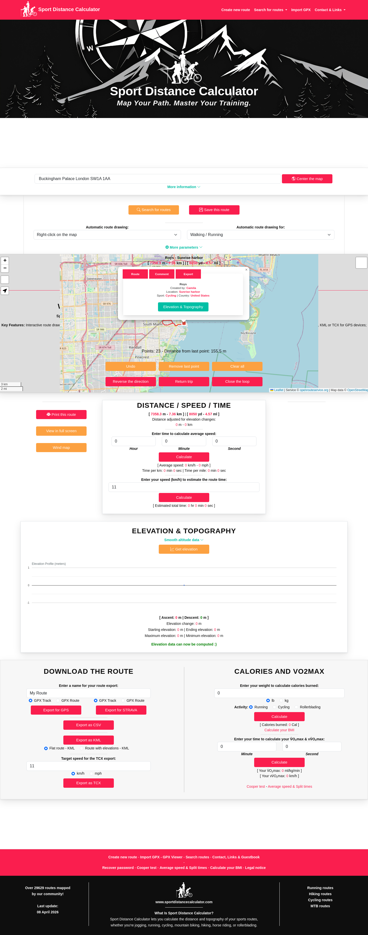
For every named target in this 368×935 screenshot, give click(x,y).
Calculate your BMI (279, 730)
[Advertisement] (184, 143)
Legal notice (255, 868)
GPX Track (42, 700)
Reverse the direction (131, 381)
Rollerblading (310, 707)
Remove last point (184, 366)
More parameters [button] (184, 247)
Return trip (184, 381)
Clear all (237, 366)
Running (261, 707)
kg (286, 700)
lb (273, 700)
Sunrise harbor (189, 291)
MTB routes (320, 906)
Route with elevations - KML (107, 748)
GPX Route (70, 700)
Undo (130, 366)
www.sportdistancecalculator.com (184, 902)
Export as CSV (88, 725)
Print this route (61, 414)
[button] (184, 323)
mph (98, 773)
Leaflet (276, 390)
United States (200, 295)
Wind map (61, 447)
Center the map (307, 179)
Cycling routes (320, 900)
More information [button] (184, 187)
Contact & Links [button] (329, 10)
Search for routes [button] (269, 10)
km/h (80, 773)
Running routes (320, 888)
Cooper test (256, 786)
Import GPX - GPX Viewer (161, 857)
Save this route (214, 210)
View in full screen (61, 431)
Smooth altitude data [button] (184, 540)
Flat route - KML (62, 748)
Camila (191, 287)
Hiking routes (320, 894)
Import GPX (301, 10)
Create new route (235, 10)
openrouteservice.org (314, 390)
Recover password (118, 868)
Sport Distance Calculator (60, 9)
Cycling (171, 295)
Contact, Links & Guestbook (235, 857)
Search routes (197, 857)
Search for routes (154, 210)
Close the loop (237, 381)
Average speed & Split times (290, 786)
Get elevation (184, 549)
